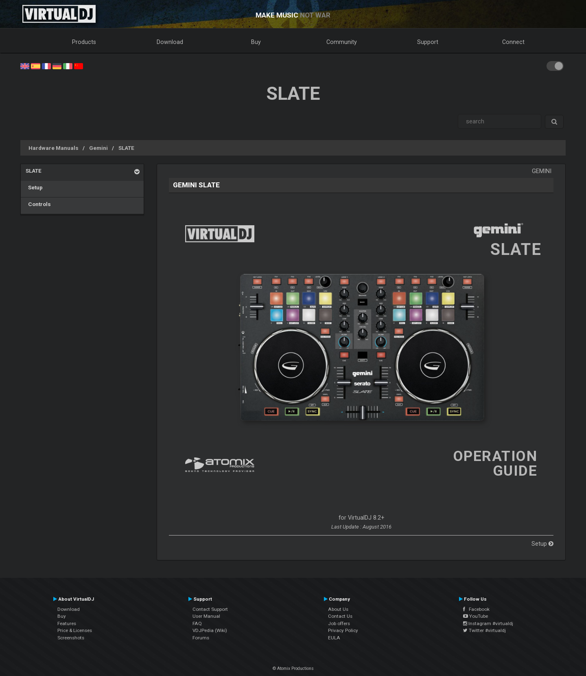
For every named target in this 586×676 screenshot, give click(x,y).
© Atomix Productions (293, 668)
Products (84, 42)
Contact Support (210, 609)
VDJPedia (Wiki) (209, 630)
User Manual (206, 616)
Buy (256, 42)
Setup (34, 187)
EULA (334, 638)
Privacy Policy (343, 630)
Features (66, 623)
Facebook (476, 609)
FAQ (197, 623)
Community (341, 42)
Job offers (339, 623)
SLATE (126, 148)
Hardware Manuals (53, 148)
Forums (200, 638)
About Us (338, 609)
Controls (38, 204)
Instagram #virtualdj (488, 623)
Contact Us (340, 616)
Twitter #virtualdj (484, 630)
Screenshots (70, 638)
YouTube (475, 616)
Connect (513, 42)
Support (427, 42)
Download (170, 42)
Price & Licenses (74, 630)
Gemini (98, 148)
